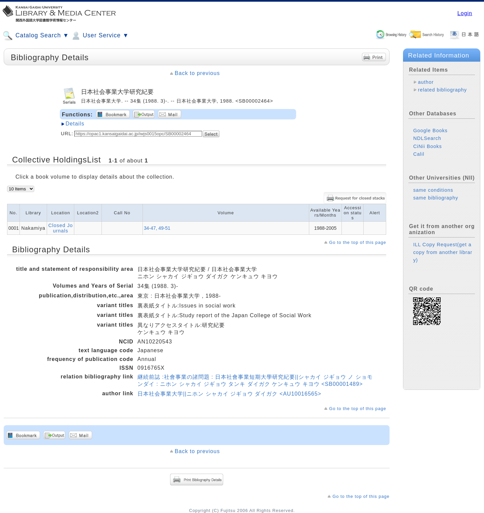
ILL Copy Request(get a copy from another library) (442, 252)
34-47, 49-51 (157, 228)
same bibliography (435, 197)
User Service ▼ (100, 36)
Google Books (430, 130)
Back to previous (197, 73)
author (426, 82)
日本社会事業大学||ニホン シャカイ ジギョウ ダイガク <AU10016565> (229, 394)
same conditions (433, 190)
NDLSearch (427, 138)
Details (75, 123)
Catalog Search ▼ (36, 36)
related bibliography (442, 90)
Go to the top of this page (357, 242)
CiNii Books (427, 146)
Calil (418, 154)
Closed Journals (60, 228)
